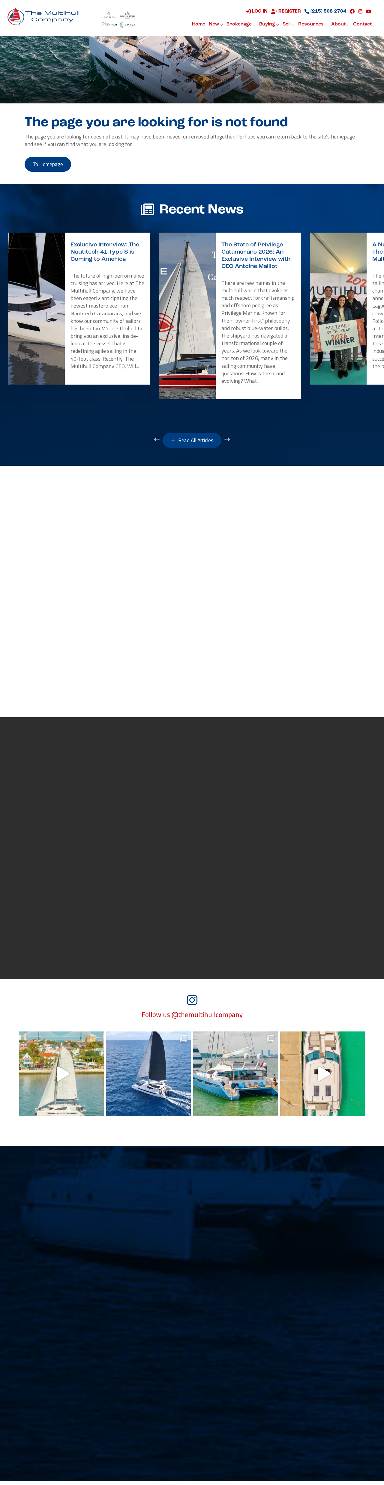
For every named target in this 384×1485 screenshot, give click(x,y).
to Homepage (49, 165)
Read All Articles (192, 442)
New (215, 25)
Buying (268, 25)
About (340, 25)
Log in (256, 11)
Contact (361, 24)
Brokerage (240, 25)
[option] (79, 309)
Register (285, 11)
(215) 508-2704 (325, 11)
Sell (288, 25)
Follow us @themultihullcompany (192, 1018)
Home (198, 24)
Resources (312, 25)
